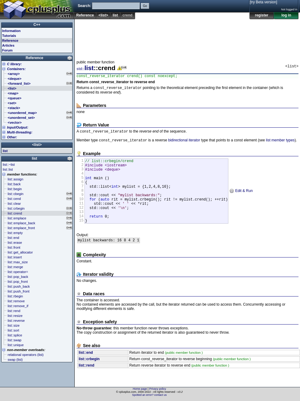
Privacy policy (157, 390)
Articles (8, 45)
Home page (140, 390)
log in (286, 15)
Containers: (16, 69)
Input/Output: (17, 127)
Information (11, 31)
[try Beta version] (263, 2)
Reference (85, 15)
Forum (7, 50)
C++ (37, 25)
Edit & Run (241, 200)
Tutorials (9, 35)
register (261, 15)
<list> (103, 15)
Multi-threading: (19, 132)
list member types (280, 143)
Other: (12, 137)
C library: (14, 64)
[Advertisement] (95, 38)
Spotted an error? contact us (149, 396)
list (115, 15)
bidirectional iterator (184, 143)
